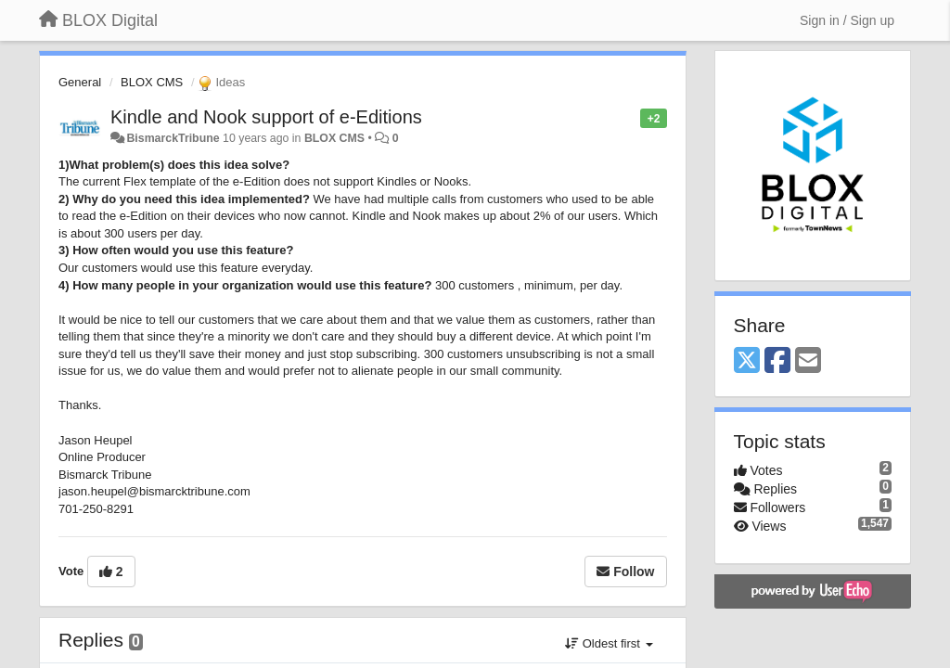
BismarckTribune (172, 138)
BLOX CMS (152, 82)
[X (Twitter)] (747, 361)
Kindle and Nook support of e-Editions (266, 117)
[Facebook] (777, 361)
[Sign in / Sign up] (847, 20)
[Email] (808, 361)
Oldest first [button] (608, 643)
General (79, 82)
